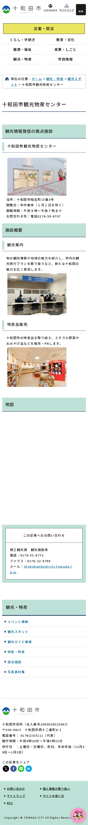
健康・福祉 (22, 49)
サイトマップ (66, 9)
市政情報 (65, 59)
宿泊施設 (15, 662)
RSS (10, 803)
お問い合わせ (16, 789)
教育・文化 (65, 39)
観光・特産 (22, 59)
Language (50, 9)
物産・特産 (16, 651)
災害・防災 (44, 28)
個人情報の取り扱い (56, 789)
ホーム (37, 78)
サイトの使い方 (53, 796)
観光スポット (18, 631)
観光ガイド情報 (20, 642)
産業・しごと (65, 49)
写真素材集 (16, 672)
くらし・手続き (22, 39)
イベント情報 (18, 621)
